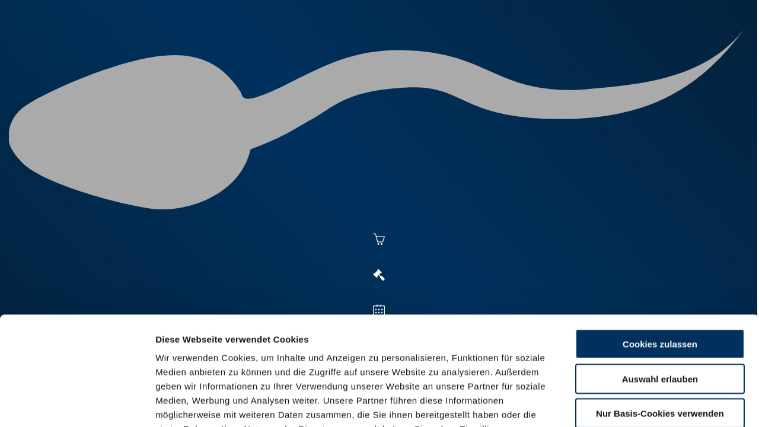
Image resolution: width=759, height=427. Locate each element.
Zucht (466, 54)
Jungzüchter (531, 54)
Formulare (650, 54)
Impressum (288, 357)
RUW (700, 54)
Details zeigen (647, 404)
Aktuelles (258, 54)
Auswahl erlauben (660, 278)
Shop (593, 54)
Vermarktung (401, 54)
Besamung (325, 54)
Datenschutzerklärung (205, 357)
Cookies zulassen (660, 244)
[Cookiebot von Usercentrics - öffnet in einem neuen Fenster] (77, 404)
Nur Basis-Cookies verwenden (660, 313)
